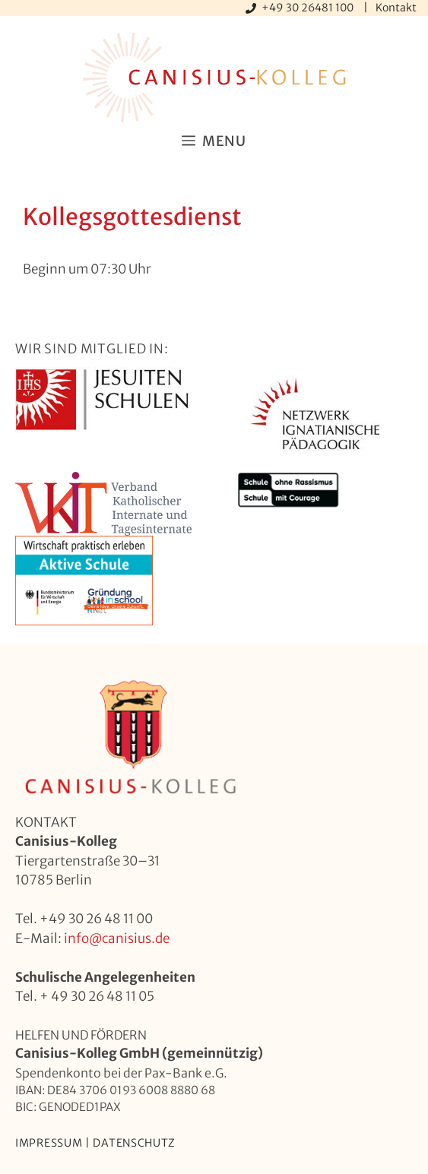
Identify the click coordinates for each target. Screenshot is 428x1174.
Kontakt (396, 7)
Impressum (48, 1143)
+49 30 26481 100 (309, 7)
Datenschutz (134, 1143)
